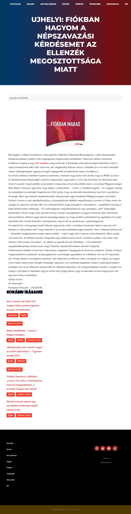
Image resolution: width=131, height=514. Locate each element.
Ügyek (65, 4)
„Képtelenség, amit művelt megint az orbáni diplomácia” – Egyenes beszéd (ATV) (24, 351)
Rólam (30, 4)
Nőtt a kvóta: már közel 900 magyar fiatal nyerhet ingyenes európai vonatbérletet (23, 305)
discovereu (12, 315)
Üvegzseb (95, 4)
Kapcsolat (113, 4)
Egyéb (23, 315)
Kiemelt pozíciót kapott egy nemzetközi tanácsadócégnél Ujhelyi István (22, 406)
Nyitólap (15, 4)
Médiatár (21, 361)
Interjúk (20, 340)
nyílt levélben (42, 163)
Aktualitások (48, 4)
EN (126, 4)
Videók (79, 4)
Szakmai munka (14, 323)
